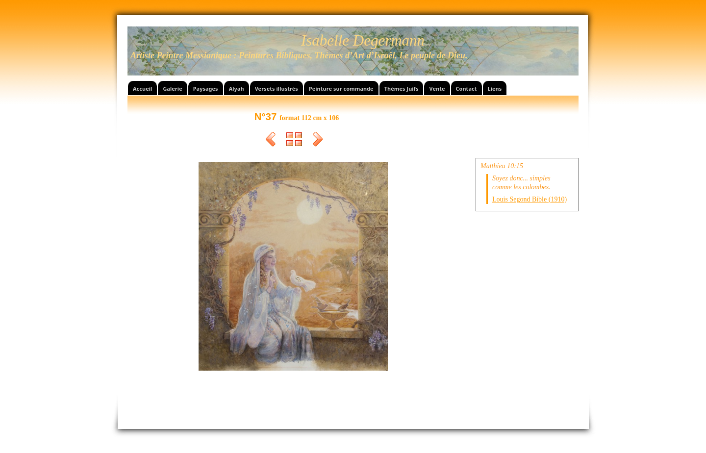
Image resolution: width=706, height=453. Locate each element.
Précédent (270, 141)
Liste (294, 141)
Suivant (318, 141)
